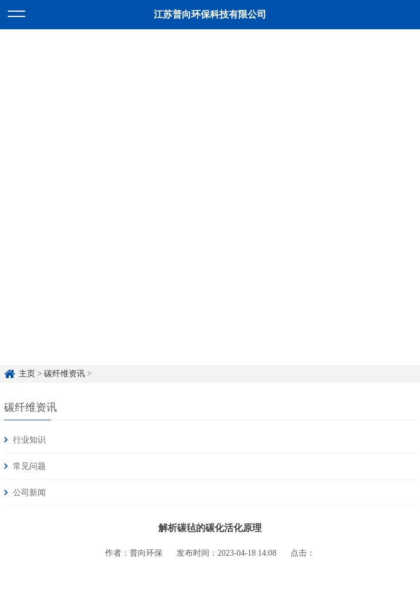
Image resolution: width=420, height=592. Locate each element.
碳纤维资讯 (64, 373)
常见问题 (29, 466)
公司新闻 (29, 492)
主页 (27, 373)
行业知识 (29, 440)
